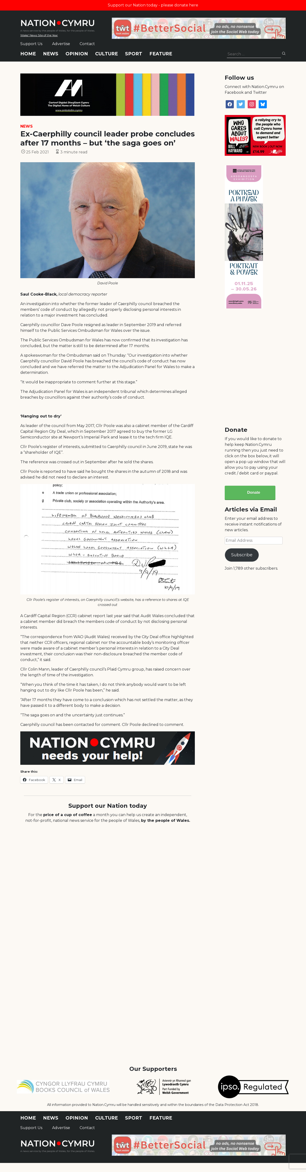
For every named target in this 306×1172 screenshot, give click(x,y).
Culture (106, 54)
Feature (160, 54)
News (50, 54)
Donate (253, 492)
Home (28, 54)
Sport (133, 54)
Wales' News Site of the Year (39, 35)
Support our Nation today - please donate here (153, 5)
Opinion (77, 54)
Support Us (31, 44)
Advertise (61, 44)
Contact (87, 44)
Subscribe (241, 554)
